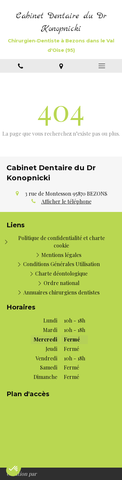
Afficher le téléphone (66, 201)
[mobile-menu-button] (101, 65)
